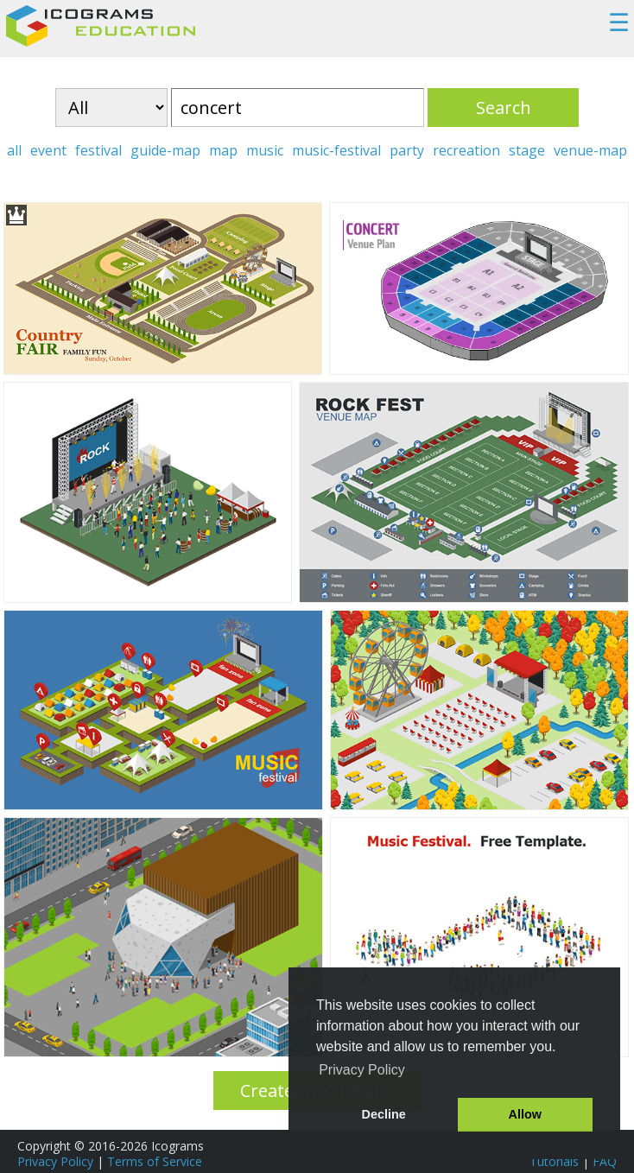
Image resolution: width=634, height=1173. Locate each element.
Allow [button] (525, 1114)
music (264, 150)
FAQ (605, 1161)
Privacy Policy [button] (362, 1069)
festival (98, 150)
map (223, 150)
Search (503, 107)
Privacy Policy (55, 1161)
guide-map (165, 150)
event (48, 150)
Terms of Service (154, 1161)
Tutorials (554, 1161)
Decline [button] (384, 1114)
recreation (466, 150)
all (14, 150)
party (407, 150)
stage (527, 150)
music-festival (336, 150)
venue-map (590, 150)
